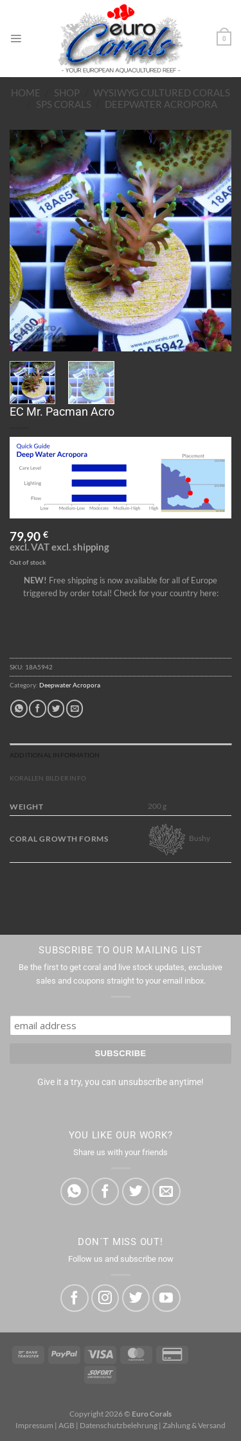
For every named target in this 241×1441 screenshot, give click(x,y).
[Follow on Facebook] (74, 1298)
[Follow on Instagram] (105, 1298)
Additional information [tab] (55, 755)
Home (25, 92)
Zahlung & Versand (194, 1425)
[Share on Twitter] (56, 708)
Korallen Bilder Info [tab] (48, 778)
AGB (66, 1425)
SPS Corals (63, 104)
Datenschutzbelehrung (118, 1425)
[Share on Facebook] (37, 708)
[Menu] (16, 38)
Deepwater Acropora (161, 104)
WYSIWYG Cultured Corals (161, 92)
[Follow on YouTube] (166, 1298)
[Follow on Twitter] (136, 1298)
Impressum (34, 1425)
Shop (67, 92)
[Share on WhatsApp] (18, 708)
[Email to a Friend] (74, 708)
